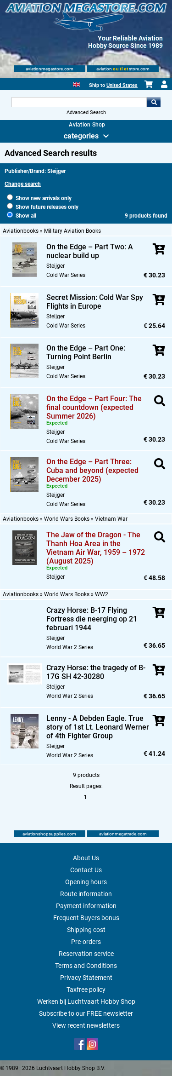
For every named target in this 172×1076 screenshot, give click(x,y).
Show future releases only (42, 207)
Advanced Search (86, 112)
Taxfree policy (86, 989)
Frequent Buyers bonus (86, 917)
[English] (76, 83)
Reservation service (86, 953)
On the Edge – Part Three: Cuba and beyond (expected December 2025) (92, 470)
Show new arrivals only (39, 198)
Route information (86, 894)
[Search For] (79, 102)
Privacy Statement (86, 977)
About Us (86, 858)
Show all (21, 216)
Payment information (86, 905)
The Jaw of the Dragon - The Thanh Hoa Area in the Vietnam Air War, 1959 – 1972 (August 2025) (95, 547)
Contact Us (86, 870)
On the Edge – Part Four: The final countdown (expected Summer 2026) (94, 407)
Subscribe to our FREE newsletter (86, 1013)
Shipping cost (86, 929)
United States (122, 85)
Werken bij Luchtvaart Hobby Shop (86, 1001)
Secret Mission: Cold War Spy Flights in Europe (94, 302)
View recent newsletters (86, 1025)
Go (154, 102)
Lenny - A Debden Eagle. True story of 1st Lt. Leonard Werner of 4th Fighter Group (97, 727)
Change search (23, 184)
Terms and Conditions (86, 965)
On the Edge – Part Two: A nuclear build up (89, 251)
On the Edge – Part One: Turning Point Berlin (85, 352)
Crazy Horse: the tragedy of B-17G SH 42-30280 (95, 672)
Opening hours (86, 882)
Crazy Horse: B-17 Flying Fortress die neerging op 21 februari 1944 (91, 619)
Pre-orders (86, 941)
